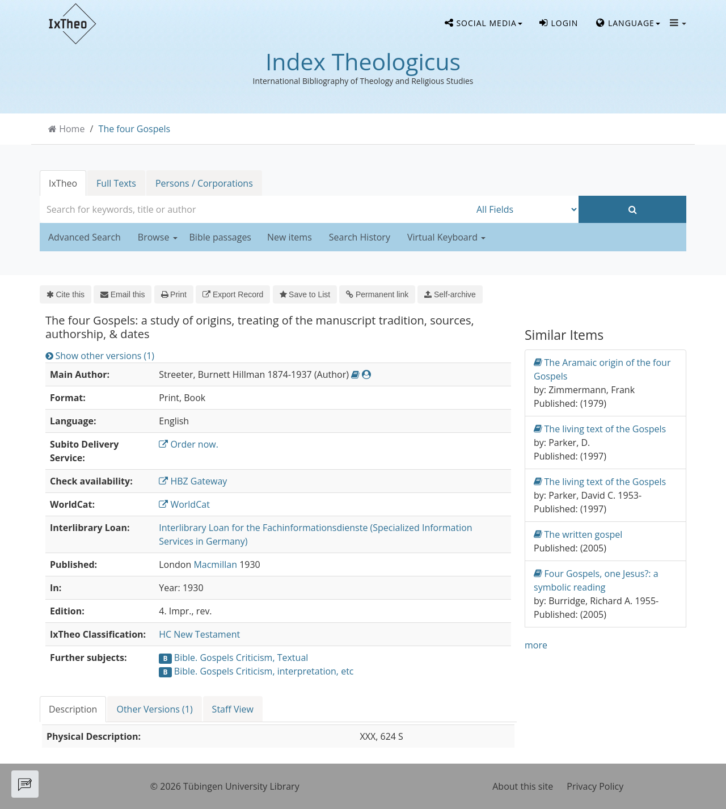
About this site (522, 786)
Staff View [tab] (233, 709)
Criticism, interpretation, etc (295, 671)
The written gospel (578, 534)
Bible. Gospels (204, 657)
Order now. (188, 444)
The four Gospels (135, 129)
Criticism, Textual (272, 657)
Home (72, 129)
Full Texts (116, 183)
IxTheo (63, 183)
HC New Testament (199, 634)
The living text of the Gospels (600, 428)
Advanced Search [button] (84, 237)
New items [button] (289, 237)
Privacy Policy (595, 786)
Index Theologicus (363, 61)
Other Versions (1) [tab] (154, 709)
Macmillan (215, 564)
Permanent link (377, 294)
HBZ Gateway (193, 481)
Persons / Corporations (204, 183)
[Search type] (525, 209)
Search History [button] (359, 237)
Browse (158, 237)
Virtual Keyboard (446, 237)
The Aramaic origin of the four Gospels (602, 369)
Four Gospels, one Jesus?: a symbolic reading (596, 580)
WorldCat (184, 504)
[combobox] (255, 209)
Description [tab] (73, 709)
